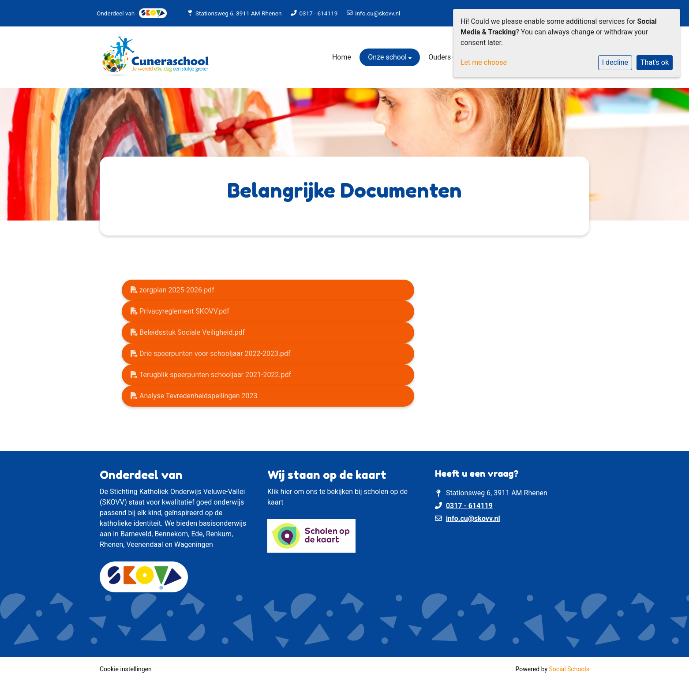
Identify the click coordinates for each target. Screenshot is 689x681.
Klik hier (279, 491)
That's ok (654, 62)
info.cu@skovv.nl (377, 13)
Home (341, 57)
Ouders (440, 57)
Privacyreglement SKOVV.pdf (180, 311)
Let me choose (484, 62)
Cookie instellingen (126, 669)
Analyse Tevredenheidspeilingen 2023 (194, 396)
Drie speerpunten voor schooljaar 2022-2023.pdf (211, 353)
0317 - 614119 (318, 13)
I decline (615, 62)
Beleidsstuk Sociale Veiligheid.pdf (188, 332)
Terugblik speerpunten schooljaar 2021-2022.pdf (211, 374)
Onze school (388, 57)
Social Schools (569, 669)
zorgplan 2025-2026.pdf (172, 290)
